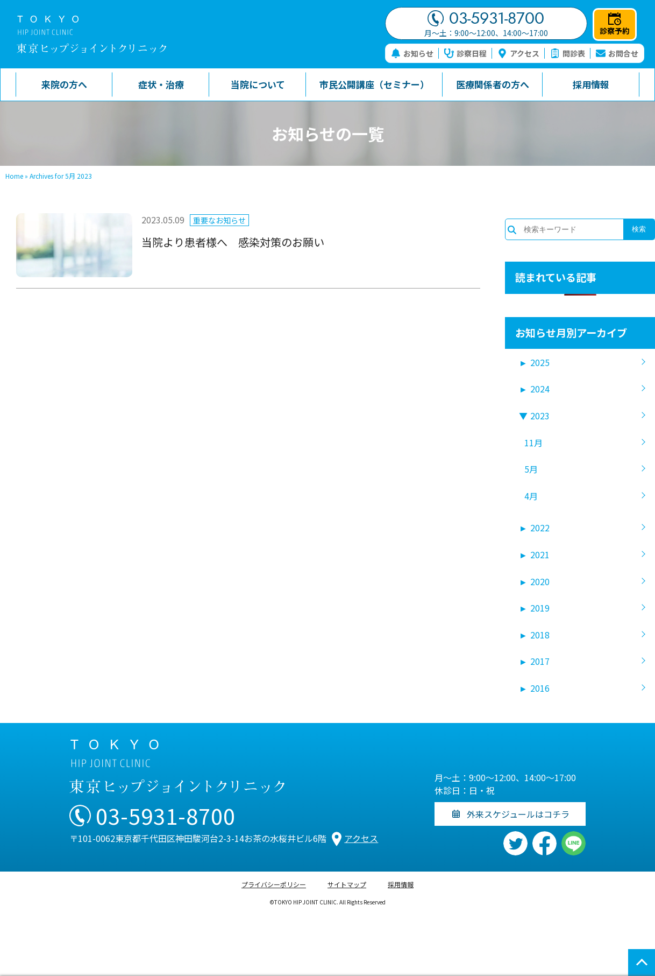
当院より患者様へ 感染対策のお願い (232, 242)
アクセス (518, 53)
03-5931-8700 (486, 18)
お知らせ (412, 53)
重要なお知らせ (219, 220)
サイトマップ (347, 884)
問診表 (567, 53)
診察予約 (615, 24)
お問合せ (617, 53)
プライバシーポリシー (273, 884)
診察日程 (465, 53)
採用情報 (401, 884)
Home (14, 175)
